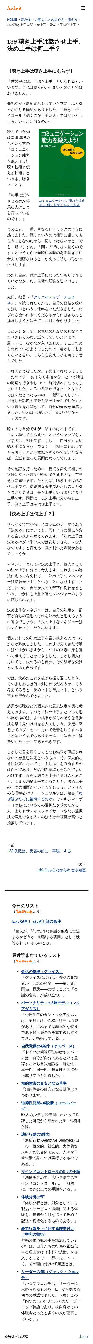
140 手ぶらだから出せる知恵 (61, 870)
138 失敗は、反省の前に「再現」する (39, 851)
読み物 (26, 19)
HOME (12, 19)
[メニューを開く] (83, 8)
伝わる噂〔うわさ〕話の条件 (36, 921)
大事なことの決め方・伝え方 (55, 19)
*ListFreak (24, 911)
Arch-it (14, 8)
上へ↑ (83, 1336)
